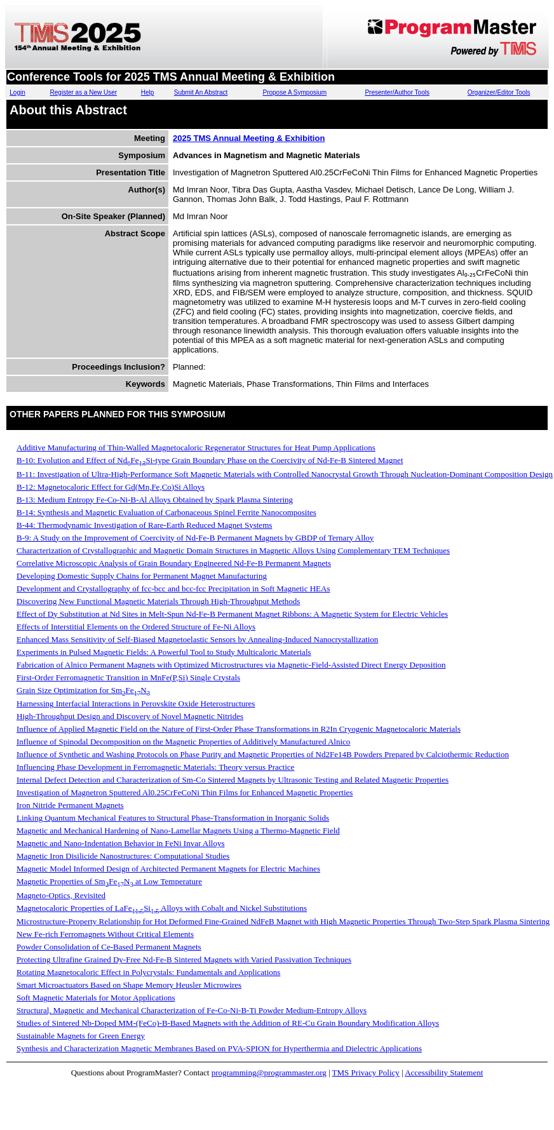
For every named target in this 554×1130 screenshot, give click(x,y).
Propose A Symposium (294, 92)
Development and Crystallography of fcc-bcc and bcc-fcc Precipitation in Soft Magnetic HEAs (173, 588)
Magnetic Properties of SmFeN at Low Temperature (109, 881)
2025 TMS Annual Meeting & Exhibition (249, 138)
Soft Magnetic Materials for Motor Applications (96, 997)
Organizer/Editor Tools (499, 92)
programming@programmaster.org (269, 1072)
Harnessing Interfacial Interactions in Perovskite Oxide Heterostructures (136, 703)
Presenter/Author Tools (397, 92)
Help (147, 92)
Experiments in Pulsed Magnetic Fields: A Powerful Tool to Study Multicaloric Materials (164, 652)
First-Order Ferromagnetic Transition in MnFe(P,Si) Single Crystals (128, 677)
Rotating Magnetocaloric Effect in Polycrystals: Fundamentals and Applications (148, 972)
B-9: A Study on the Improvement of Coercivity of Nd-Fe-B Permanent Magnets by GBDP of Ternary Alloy (195, 537)
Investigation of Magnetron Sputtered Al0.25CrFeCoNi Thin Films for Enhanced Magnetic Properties (185, 792)
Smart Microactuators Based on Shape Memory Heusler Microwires (129, 985)
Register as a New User (84, 92)
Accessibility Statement (444, 1072)
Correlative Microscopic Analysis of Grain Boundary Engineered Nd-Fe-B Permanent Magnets (174, 563)
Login (17, 92)
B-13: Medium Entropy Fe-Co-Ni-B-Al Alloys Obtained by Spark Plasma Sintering (155, 499)
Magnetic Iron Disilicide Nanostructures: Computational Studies (123, 856)
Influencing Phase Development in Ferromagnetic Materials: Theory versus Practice (155, 767)
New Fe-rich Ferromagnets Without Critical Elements (105, 934)
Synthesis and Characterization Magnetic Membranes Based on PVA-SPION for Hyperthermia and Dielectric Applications (219, 1048)
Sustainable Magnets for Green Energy (81, 1035)
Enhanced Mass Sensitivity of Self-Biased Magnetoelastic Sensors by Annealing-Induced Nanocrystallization (197, 639)
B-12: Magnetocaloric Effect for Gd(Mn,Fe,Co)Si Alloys (111, 487)
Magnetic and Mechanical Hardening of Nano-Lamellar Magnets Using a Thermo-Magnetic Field (178, 830)
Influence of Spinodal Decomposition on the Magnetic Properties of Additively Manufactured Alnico (183, 741)
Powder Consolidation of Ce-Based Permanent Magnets (109, 947)
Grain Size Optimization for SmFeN (83, 690)
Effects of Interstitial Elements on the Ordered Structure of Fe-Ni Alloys (136, 626)
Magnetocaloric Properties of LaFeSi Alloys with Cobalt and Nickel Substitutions (162, 908)
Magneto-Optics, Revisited (61, 895)
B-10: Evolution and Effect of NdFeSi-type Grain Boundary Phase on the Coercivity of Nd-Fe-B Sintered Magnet (210, 460)
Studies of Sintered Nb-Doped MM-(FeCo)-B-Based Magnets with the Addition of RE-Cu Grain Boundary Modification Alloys (228, 1023)
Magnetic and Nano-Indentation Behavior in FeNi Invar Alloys (120, 843)
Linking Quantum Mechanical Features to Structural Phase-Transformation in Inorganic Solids (173, 818)
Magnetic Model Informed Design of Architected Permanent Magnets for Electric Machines (168, 868)
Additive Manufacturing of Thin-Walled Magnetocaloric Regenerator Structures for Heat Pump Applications (196, 447)
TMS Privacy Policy (366, 1072)
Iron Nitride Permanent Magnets (70, 805)
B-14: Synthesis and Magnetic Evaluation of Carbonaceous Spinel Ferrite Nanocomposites (166, 512)
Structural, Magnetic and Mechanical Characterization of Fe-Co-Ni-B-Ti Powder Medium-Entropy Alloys (192, 1010)
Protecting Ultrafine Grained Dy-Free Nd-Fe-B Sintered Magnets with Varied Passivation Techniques (184, 959)
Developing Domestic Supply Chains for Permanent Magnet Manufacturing (142, 576)
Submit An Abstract (201, 92)
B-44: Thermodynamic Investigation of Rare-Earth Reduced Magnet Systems (144, 525)
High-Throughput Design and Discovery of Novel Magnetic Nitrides (130, 716)
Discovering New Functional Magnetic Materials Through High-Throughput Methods (158, 601)
